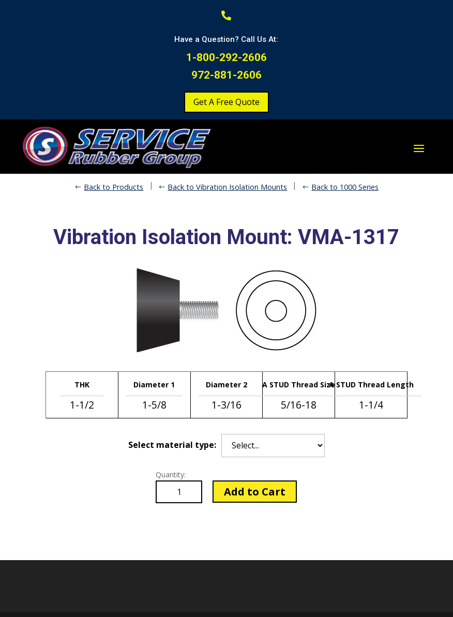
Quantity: (171, 474)
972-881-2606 (226, 75)
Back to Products (113, 187)
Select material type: (172, 444)
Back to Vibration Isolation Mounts (227, 187)
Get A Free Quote (226, 102)
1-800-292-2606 (226, 57)
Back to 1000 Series (345, 187)
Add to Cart (254, 492)
